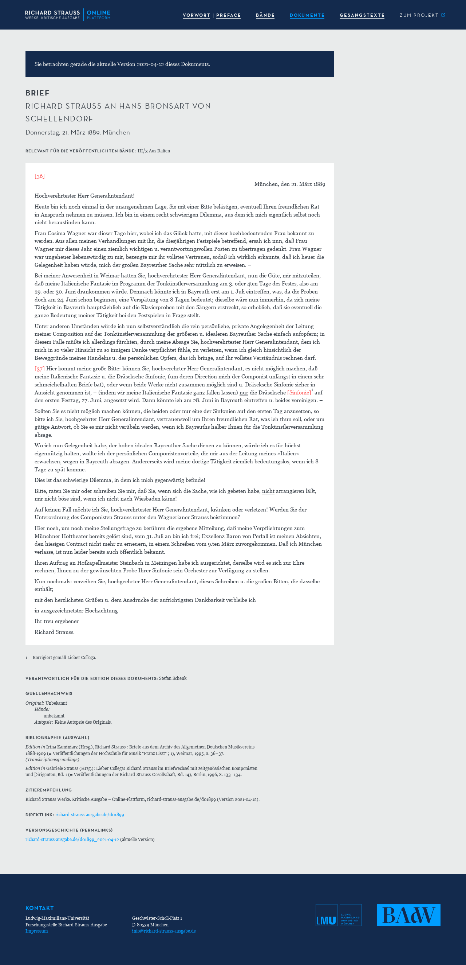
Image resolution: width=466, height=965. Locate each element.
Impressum (36, 931)
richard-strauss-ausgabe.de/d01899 (89, 814)
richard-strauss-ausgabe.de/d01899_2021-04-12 (72, 839)
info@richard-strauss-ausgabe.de (164, 931)
